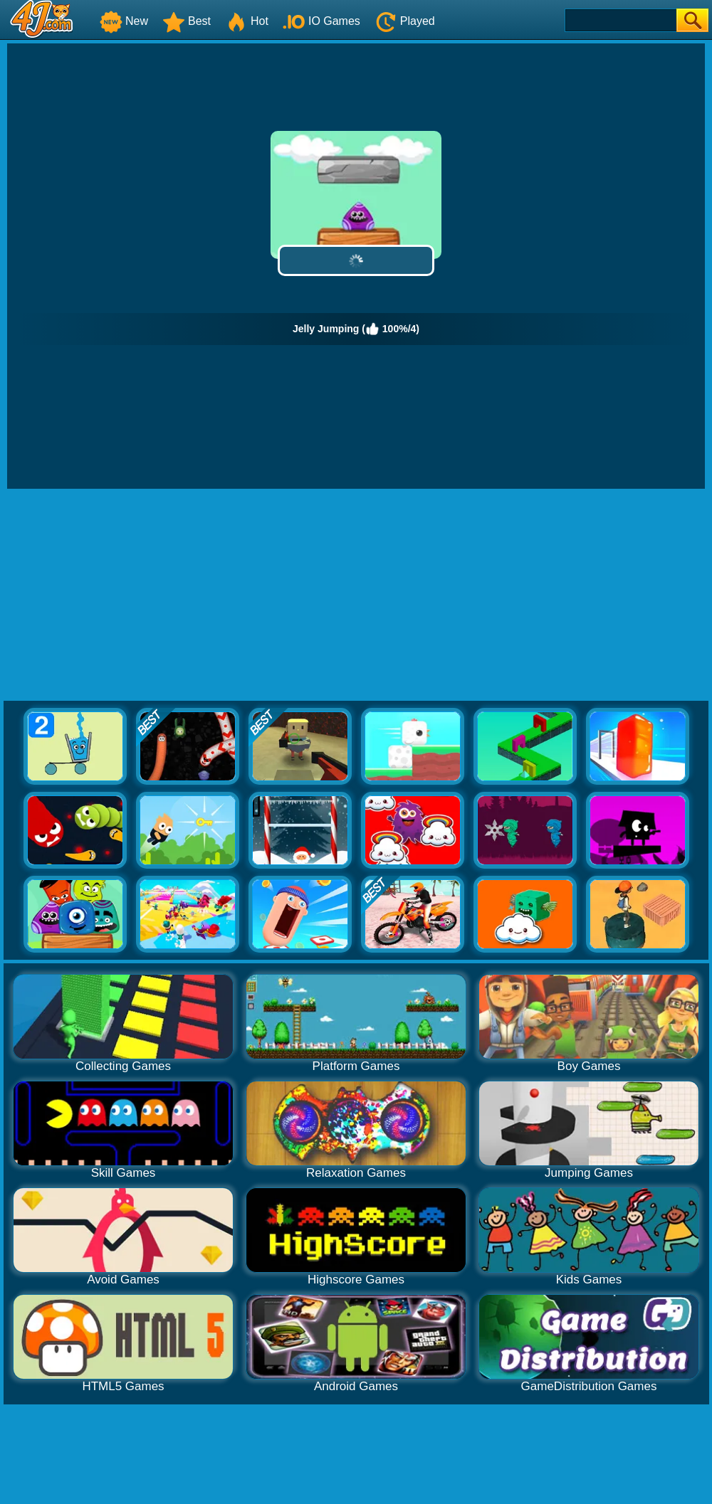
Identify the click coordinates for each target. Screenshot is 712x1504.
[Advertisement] (356, 595)
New (124, 21)
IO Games (321, 21)
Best (186, 21)
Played (405, 21)
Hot (246, 21)
